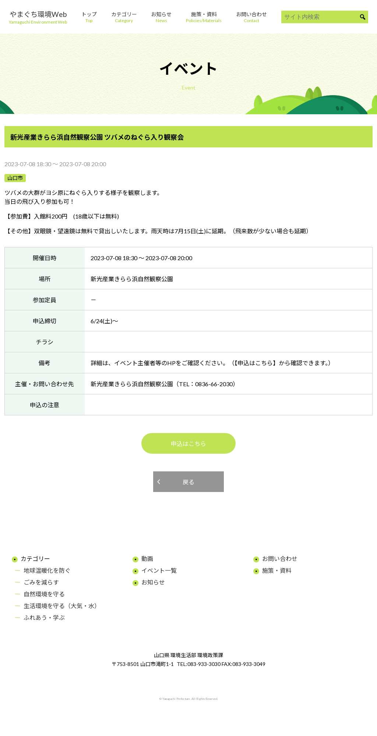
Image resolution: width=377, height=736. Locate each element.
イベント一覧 (159, 570)
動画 (147, 558)
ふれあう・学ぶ (44, 617)
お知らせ (153, 582)
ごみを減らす (41, 582)
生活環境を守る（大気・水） (62, 605)
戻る (188, 481)
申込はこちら (188, 443)
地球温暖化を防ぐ (47, 570)
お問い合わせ (279, 558)
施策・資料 (277, 570)
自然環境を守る (44, 593)
